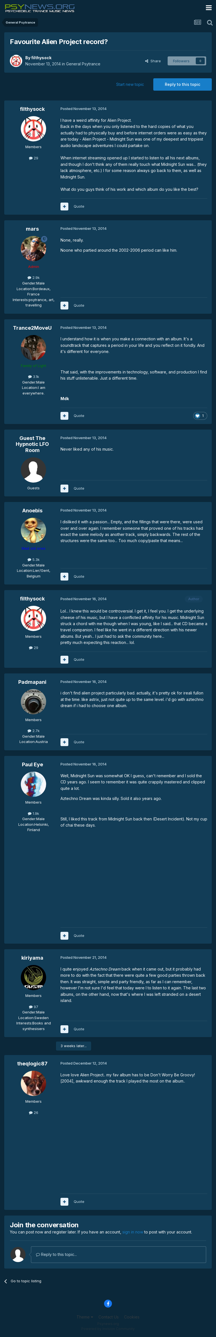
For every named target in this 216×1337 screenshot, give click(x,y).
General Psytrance (83, 63)
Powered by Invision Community (108, 1329)
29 (33, 158)
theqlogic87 (32, 1064)
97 (33, 1007)
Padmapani (32, 682)
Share (153, 61)
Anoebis (32, 510)
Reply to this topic (182, 84)
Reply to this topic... (56, 1254)
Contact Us (108, 1317)
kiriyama (32, 958)
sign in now (132, 1232)
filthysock (41, 57)
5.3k (34, 559)
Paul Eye (32, 764)
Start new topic (130, 84)
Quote (79, 206)
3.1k (33, 376)
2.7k (34, 730)
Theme (84, 1317)
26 (33, 1112)
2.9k (34, 277)
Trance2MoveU (32, 328)
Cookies (132, 1317)
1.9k (33, 813)
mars (32, 229)
